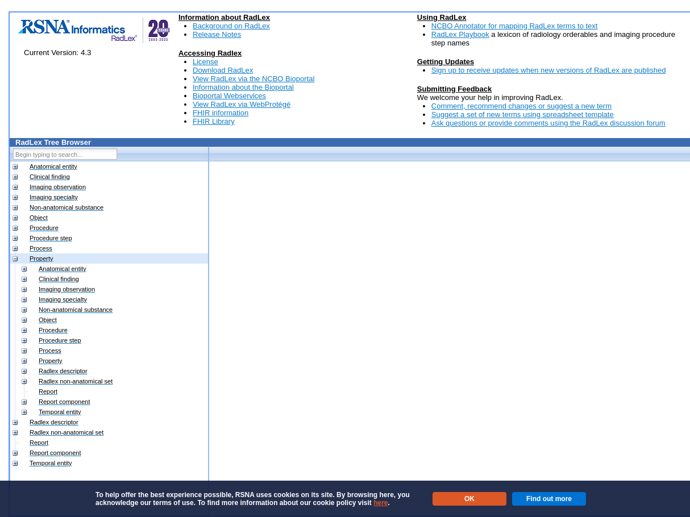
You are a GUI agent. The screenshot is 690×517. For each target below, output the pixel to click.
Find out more (549, 499)
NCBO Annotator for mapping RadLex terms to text (514, 26)
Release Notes (217, 34)
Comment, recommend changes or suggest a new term (521, 106)
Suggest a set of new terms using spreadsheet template (522, 114)
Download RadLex (223, 70)
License (205, 61)
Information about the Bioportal (243, 87)
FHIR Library (214, 121)
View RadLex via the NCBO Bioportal (253, 78)
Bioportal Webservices (229, 95)
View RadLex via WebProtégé (241, 104)
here (380, 503)
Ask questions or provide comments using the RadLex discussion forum (548, 123)
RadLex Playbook (460, 34)
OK (469, 499)
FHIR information (220, 113)
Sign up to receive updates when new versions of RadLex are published (548, 70)
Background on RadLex (231, 26)
